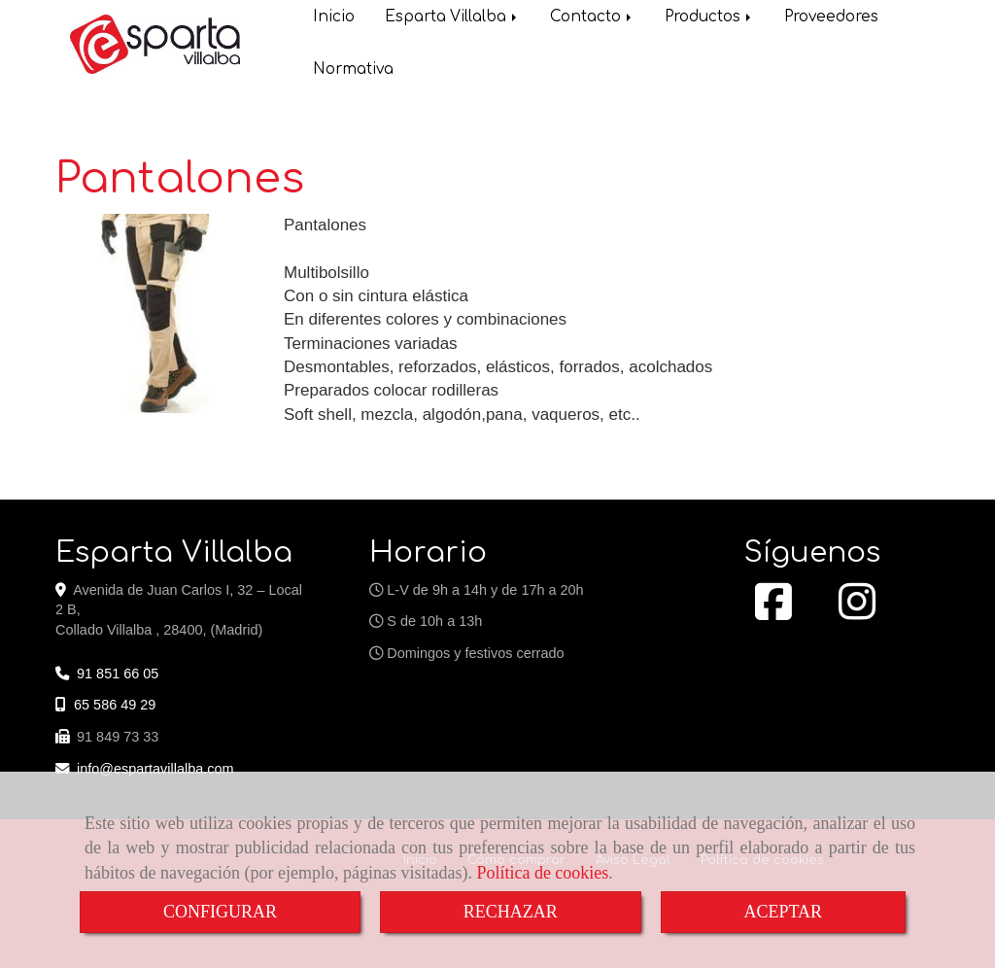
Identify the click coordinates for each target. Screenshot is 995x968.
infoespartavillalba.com (155, 769)
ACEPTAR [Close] (783, 911)
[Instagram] (857, 612)
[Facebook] (773, 612)
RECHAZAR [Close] (510, 911)
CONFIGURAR (220, 911)
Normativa (353, 71)
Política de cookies (542, 872)
